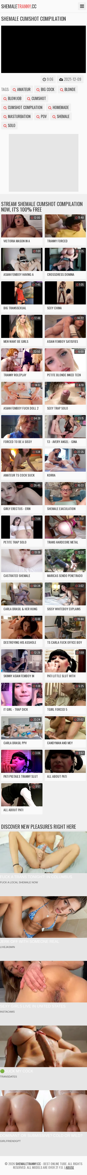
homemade (58, 107)
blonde (67, 89)
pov (41, 116)
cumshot (36, 98)
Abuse (70, 1167)
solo (9, 125)
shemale (60, 116)
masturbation (17, 116)
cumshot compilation (22, 107)
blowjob (12, 98)
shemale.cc (18, 6)
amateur (22, 89)
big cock (45, 89)
